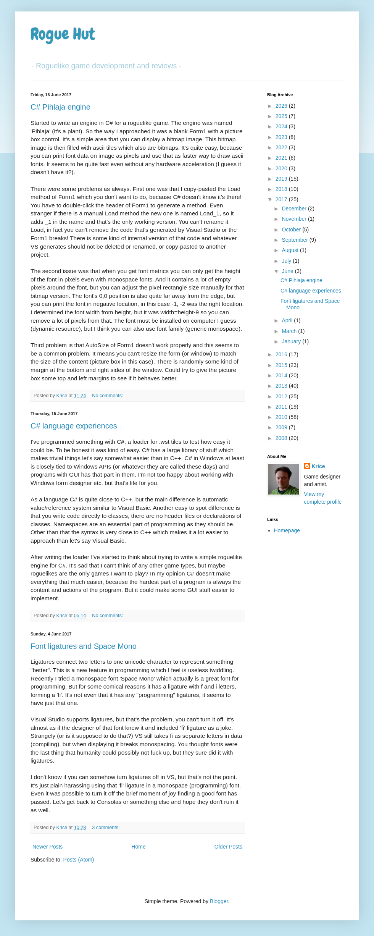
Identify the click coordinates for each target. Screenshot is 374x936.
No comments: (108, 395)
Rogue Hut (63, 34)
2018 (282, 189)
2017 (282, 199)
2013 (282, 386)
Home (138, 847)
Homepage (287, 530)
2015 (282, 365)
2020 (282, 168)
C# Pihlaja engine (60, 107)
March (290, 331)
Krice (318, 466)
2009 (282, 427)
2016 (282, 354)
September (295, 240)
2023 (282, 137)
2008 (282, 438)
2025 (282, 116)
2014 (282, 375)
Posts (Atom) (78, 860)
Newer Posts (47, 847)
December (295, 208)
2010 (282, 417)
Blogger (219, 901)
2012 (282, 396)
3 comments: (106, 827)
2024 (282, 126)
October (292, 229)
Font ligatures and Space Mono (84, 646)
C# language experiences (74, 426)
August (291, 250)
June (288, 271)
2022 (282, 147)
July (287, 261)
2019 (282, 179)
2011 (282, 407)
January (292, 341)
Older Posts (228, 847)
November (295, 219)
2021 (282, 158)
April (288, 320)
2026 (282, 106)
